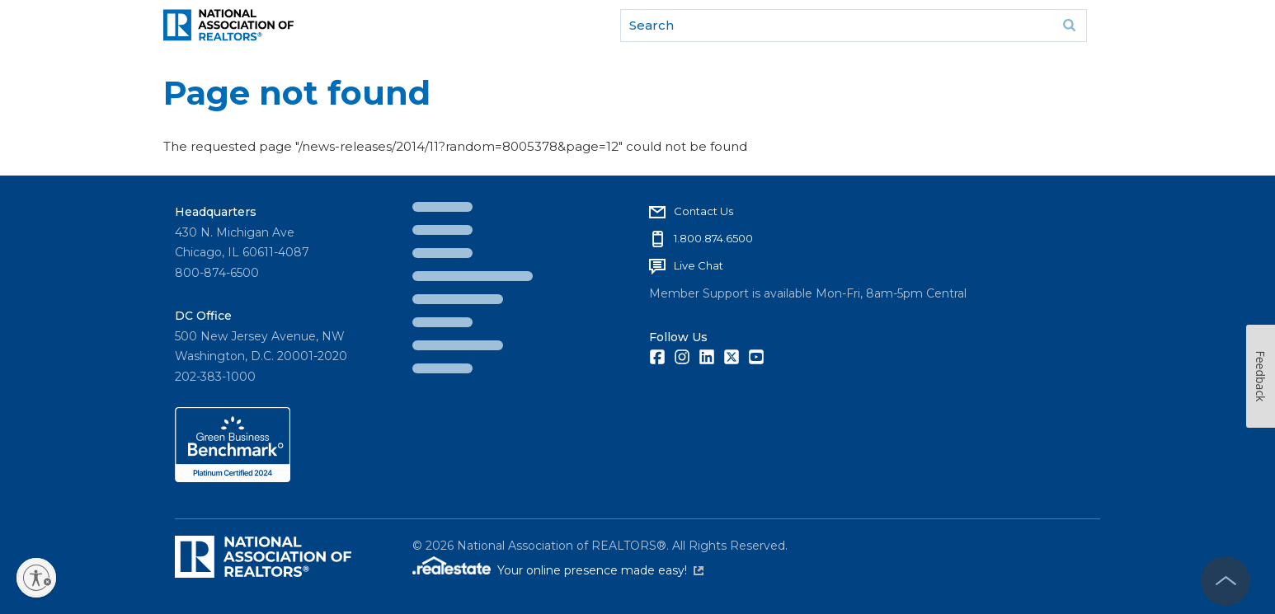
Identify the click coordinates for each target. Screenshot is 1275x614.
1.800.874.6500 (713, 238)
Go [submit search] (1068, 25)
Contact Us (703, 211)
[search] (853, 25)
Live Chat (698, 265)
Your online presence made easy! (600, 570)
